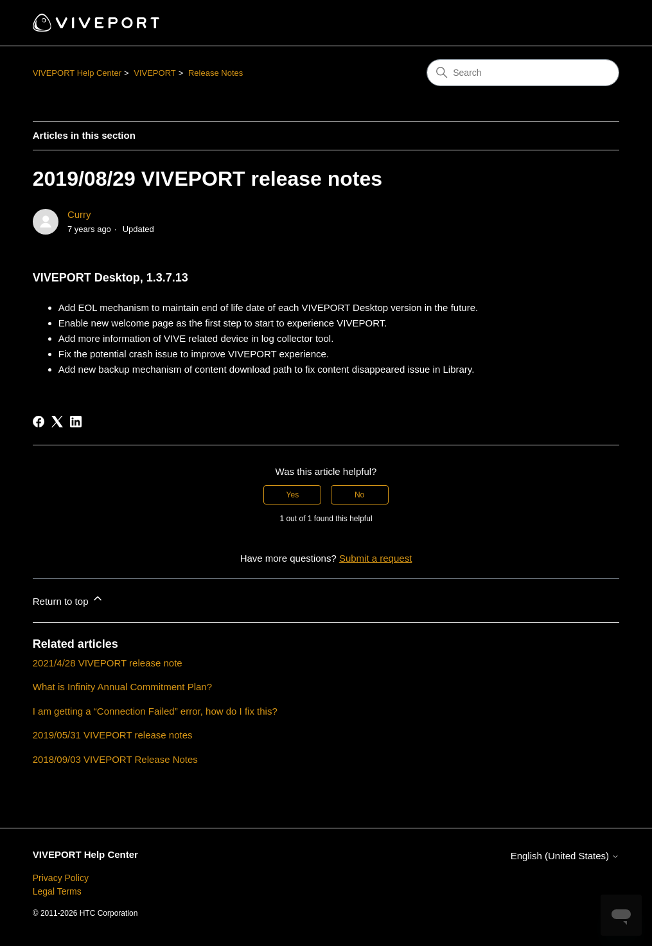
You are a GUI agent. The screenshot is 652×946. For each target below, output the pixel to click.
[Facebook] (38, 421)
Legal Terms (57, 891)
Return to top (68, 599)
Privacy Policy (61, 878)
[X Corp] (57, 421)
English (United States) (565, 855)
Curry (79, 214)
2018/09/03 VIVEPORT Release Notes (115, 759)
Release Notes (215, 73)
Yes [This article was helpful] (292, 494)
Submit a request (375, 558)
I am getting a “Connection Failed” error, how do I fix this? (155, 711)
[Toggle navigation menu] (596, 23)
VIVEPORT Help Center (77, 73)
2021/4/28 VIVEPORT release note (107, 662)
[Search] (523, 72)
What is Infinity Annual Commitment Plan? (122, 686)
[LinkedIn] (76, 421)
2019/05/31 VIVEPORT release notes (113, 734)
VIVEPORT (155, 73)
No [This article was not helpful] (359, 494)
